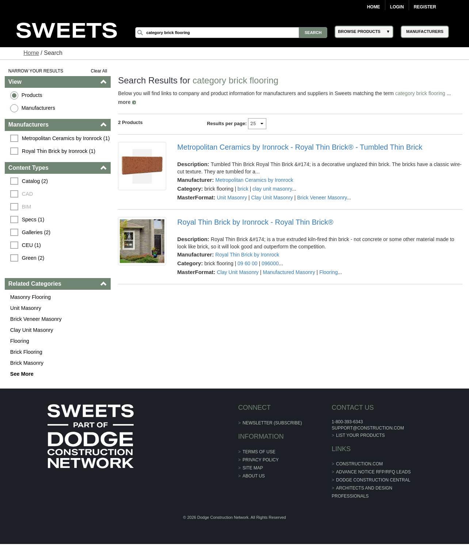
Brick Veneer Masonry (36, 319)
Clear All (99, 71)
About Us (254, 476)
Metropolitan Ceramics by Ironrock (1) (66, 138)
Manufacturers (38, 108)
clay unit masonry (272, 189)
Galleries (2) (36, 232)
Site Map (253, 467)
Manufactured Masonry (289, 272)
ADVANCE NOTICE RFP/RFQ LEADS (373, 472)
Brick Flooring (26, 352)
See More (22, 374)
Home (373, 7)
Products (32, 95)
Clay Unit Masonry (31, 330)
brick (242, 189)
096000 (270, 263)
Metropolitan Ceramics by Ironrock (254, 180)
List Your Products (360, 435)
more (124, 102)
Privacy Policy (261, 459)
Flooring (19, 341)
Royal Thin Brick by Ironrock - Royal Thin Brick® (255, 222)
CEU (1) (31, 245)
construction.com (359, 463)
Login (397, 7)
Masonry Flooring (30, 297)
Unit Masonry (25, 308)
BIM (26, 207)
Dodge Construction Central (373, 480)
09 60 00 (247, 263)
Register (425, 7)
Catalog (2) (35, 181)
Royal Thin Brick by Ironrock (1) (58, 151)
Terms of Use (259, 451)
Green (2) (33, 258)
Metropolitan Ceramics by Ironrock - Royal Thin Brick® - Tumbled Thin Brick (299, 147)
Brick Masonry (26, 363)
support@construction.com (368, 428)
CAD (27, 194)
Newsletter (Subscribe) (272, 422)
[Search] (231, 32)
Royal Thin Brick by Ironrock (247, 255)
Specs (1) (33, 219)
